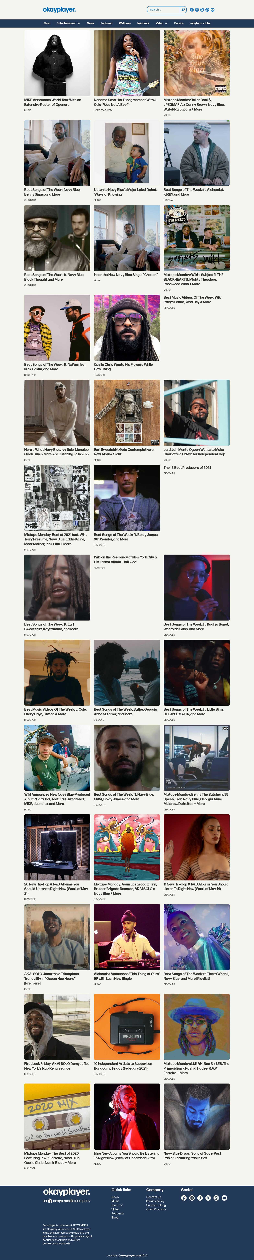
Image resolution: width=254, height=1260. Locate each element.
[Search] (183, 9)
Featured (106, 23)
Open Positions (156, 1209)
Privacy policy (155, 1201)
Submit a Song (156, 1205)
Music (115, 1201)
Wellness (125, 23)
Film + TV (117, 1205)
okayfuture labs (200, 23)
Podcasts (117, 1213)
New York (143, 23)
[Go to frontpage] (59, 9)
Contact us (153, 1197)
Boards (179, 23)
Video (159, 23)
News (90, 23)
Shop (47, 23)
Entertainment (66, 23)
